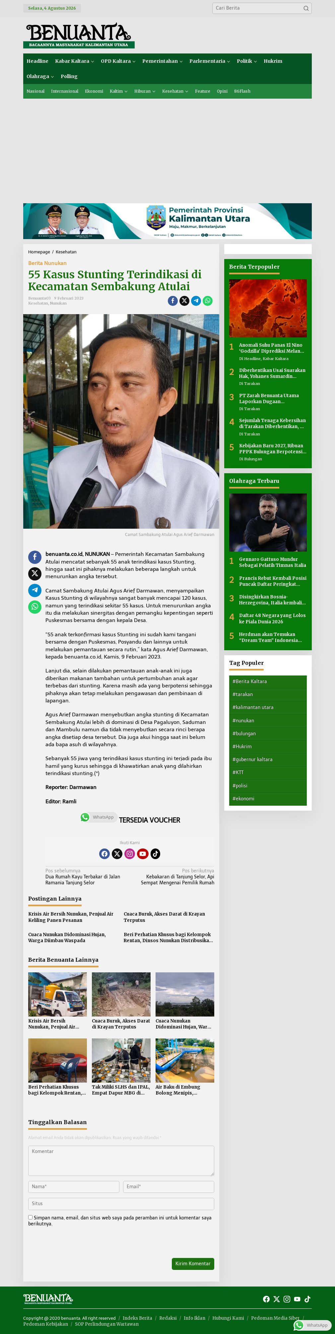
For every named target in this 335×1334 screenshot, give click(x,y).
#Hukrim (242, 747)
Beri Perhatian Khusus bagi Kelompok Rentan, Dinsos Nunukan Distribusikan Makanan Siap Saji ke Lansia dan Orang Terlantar (168, 938)
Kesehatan (38, 303)
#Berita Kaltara (250, 681)
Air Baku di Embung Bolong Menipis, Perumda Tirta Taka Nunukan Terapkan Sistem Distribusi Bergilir (179, 1090)
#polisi (240, 786)
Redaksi (168, 1318)
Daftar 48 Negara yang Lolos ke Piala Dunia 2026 (272, 618)
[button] (306, 8)
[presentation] (73, 1243)
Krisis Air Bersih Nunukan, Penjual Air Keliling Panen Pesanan (70, 917)
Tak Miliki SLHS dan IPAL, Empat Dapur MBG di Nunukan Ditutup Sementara (121, 1090)
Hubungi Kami (228, 1318)
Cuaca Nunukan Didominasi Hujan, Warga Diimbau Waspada (67, 937)
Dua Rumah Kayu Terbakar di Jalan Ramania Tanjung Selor (85, 877)
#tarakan (243, 694)
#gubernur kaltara (253, 759)
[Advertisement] (167, 148)
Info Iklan (194, 1318)
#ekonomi (243, 799)
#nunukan (243, 721)
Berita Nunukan (47, 263)
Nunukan (58, 303)
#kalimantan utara (253, 707)
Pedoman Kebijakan (45, 1324)
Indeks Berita (137, 1318)
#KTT (238, 772)
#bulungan (244, 734)
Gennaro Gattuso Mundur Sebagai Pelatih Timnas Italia (272, 562)
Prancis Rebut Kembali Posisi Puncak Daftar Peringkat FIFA (272, 581)
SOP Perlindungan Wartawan (107, 1324)
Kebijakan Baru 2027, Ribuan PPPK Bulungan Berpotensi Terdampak (271, 449)
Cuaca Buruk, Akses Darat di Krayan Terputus (164, 917)
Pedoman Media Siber (275, 1318)
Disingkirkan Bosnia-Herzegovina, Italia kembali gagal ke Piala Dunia (270, 600)
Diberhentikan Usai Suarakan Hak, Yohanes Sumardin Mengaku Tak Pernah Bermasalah (272, 374)
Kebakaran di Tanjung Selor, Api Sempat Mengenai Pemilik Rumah (173, 877)
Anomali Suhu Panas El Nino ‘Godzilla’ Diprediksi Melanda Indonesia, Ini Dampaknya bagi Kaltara (272, 348)
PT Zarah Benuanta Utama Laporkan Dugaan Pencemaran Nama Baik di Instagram (269, 399)
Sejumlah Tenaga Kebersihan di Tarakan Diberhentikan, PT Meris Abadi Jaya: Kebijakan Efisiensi (272, 424)
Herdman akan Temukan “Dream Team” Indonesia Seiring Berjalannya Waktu (269, 638)
